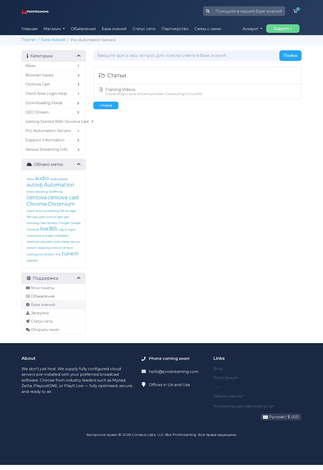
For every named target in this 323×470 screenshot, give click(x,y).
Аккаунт (251, 28)
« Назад (105, 105)
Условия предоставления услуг (239, 409)
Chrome (37, 204)
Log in (62, 229)
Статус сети (143, 28)
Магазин (52, 28)
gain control (48, 217)
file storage (68, 211)
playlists (46, 241)
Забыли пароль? (229, 396)
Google (64, 223)
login (71, 229)
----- (217, 387)
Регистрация (226, 377)
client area (34, 211)
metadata (61, 235)
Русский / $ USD (281, 422)
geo (60, 217)
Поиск (290, 55)
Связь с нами (208, 28)
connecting (51, 211)
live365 (48, 229)
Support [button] (281, 28)
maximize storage (40, 235)
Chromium (61, 204)
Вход (218, 368)
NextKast (33, 241)
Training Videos (197, 91)
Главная (29, 28)
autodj (35, 185)
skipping (44, 248)
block (31, 191)
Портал (28, 39)
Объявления (83, 28)
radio (57, 241)
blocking (42, 191)
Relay (66, 241)
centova (37, 197)
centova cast (63, 197)
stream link (52, 254)
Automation (59, 185)
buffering (56, 191)
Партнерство (175, 28)
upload (32, 260)
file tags (32, 217)
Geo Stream (49, 223)
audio (42, 178)
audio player (59, 179)
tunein (70, 254)
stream (57, 248)
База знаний (114, 28)
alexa (30, 179)
